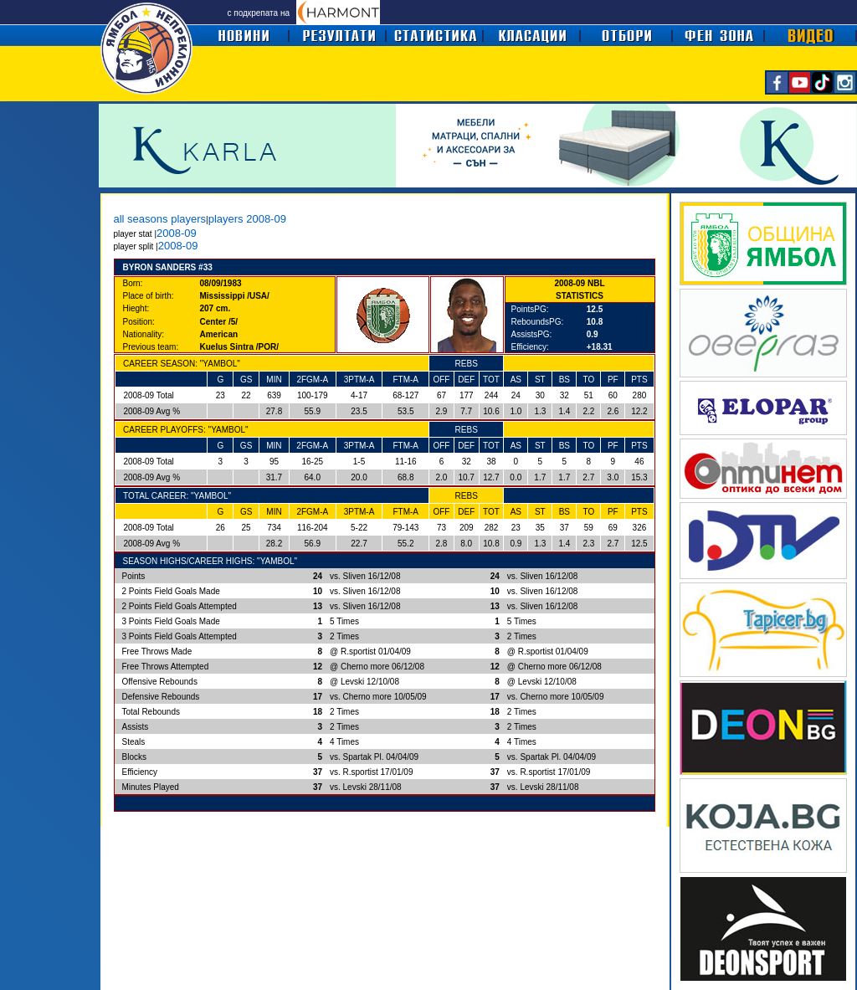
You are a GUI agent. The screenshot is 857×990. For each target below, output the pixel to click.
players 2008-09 (247, 219)
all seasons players (160, 219)
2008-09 (177, 233)
